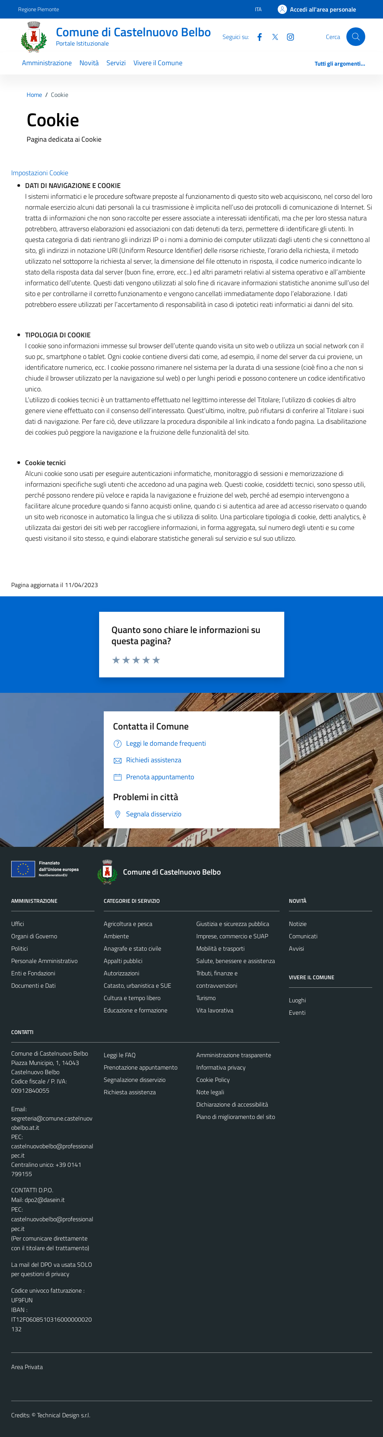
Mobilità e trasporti (220, 948)
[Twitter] (272, 36)
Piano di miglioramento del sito (235, 1116)
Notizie (298, 923)
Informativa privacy (221, 1067)
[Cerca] (355, 36)
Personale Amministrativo (44, 960)
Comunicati (303, 936)
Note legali (210, 1092)
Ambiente (116, 936)
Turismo (206, 997)
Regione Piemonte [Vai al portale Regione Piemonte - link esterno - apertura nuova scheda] (38, 9)
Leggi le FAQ (120, 1055)
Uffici (17, 923)
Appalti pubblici (123, 960)
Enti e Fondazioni (33, 973)
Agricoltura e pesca (128, 923)
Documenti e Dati (33, 985)
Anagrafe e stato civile (132, 948)
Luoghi (297, 1000)
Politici (19, 948)
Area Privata (27, 1366)
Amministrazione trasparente (233, 1055)
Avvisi (296, 948)
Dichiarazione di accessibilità (232, 1104)
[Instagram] (287, 36)
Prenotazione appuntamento (140, 1067)
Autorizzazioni (121, 973)
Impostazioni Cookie (39, 173)
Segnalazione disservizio (134, 1079)
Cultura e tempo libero (132, 997)
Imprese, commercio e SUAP (232, 936)
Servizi (116, 63)
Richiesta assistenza (130, 1092)
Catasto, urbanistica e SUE (137, 985)
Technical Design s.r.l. (63, 1415)
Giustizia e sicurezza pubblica (232, 923)
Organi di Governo (34, 936)
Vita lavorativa (214, 1010)
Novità (89, 63)
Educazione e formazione (135, 1010)
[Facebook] (256, 36)
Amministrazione (47, 63)
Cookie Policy (213, 1079)
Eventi (297, 1012)
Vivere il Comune (157, 63)
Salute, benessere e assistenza (235, 960)
